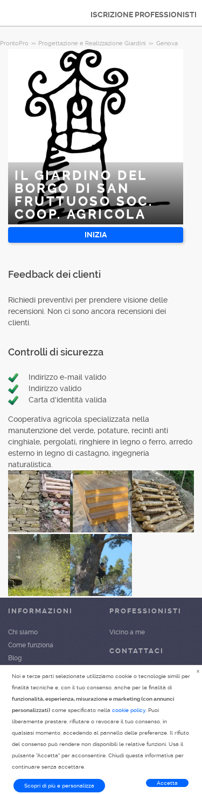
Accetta (167, 783)
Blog (15, 658)
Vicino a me (127, 632)
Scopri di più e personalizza (59, 786)
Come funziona (30, 645)
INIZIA (96, 234)
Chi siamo (23, 632)
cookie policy (128, 710)
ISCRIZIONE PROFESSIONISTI (143, 14)
